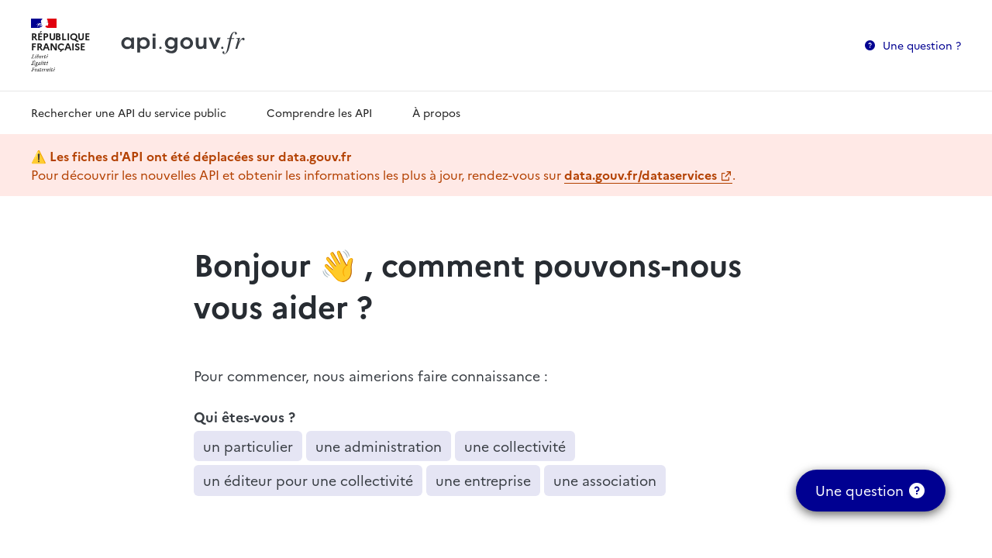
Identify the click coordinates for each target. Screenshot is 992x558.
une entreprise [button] (483, 480)
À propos (436, 112)
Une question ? (922, 45)
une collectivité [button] (515, 446)
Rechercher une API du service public (128, 112)
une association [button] (604, 480)
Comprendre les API (319, 112)
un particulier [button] (248, 446)
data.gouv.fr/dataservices (640, 174)
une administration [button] (378, 446)
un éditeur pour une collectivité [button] (308, 480)
